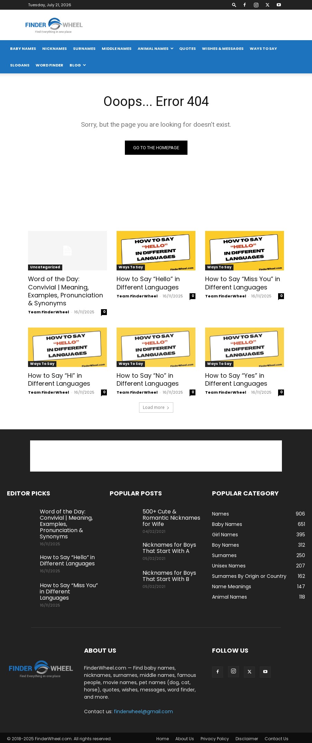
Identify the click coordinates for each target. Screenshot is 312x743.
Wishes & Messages (223, 48)
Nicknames (54, 48)
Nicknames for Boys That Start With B (169, 574)
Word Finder (49, 65)
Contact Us (276, 737)
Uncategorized (45, 267)
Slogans (19, 65)
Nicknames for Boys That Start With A (169, 546)
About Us (184, 737)
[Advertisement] (156, 453)
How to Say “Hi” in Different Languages (59, 378)
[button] (234, 4)
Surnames (84, 48)
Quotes (187, 48)
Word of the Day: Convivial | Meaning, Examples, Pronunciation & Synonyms (67, 290)
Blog (78, 65)
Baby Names (23, 48)
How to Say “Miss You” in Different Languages (240, 282)
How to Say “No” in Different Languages (147, 378)
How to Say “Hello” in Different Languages (147, 282)
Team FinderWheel (48, 310)
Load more (156, 405)
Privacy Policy (215, 737)
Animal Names (156, 48)
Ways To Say (263, 48)
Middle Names (116, 48)
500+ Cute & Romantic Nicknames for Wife (171, 515)
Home (162, 737)
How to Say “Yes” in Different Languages (236, 378)
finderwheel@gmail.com (143, 709)
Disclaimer (247, 737)
